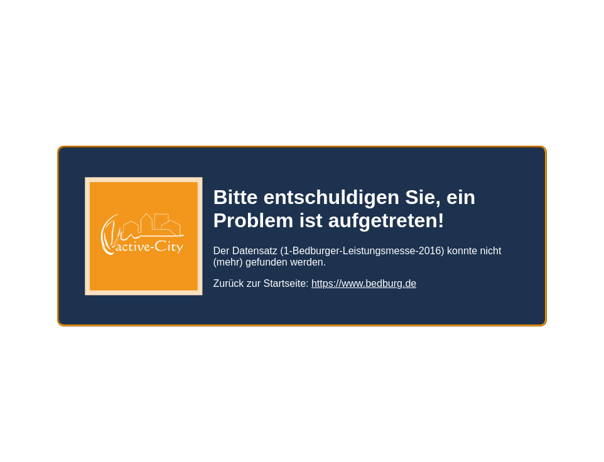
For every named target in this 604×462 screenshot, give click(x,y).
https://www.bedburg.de (363, 278)
